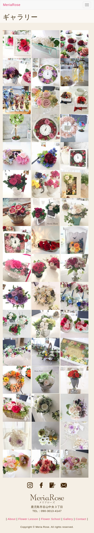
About (12, 519)
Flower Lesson (28, 519)
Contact (81, 519)
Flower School (50, 519)
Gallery (68, 519)
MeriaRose (11, 5)
